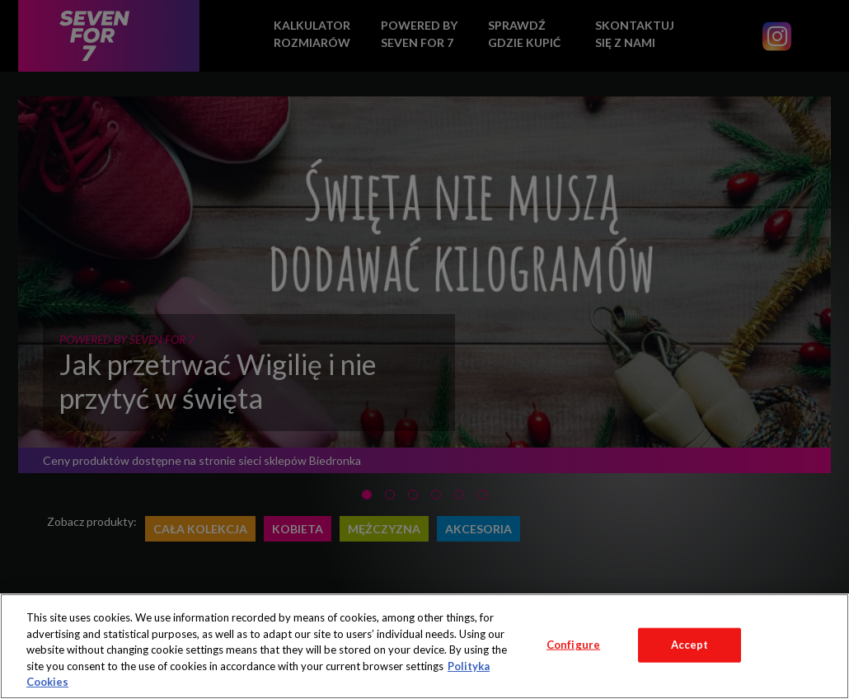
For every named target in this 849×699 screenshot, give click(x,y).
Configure (573, 644)
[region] (424, 646)
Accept (690, 644)
